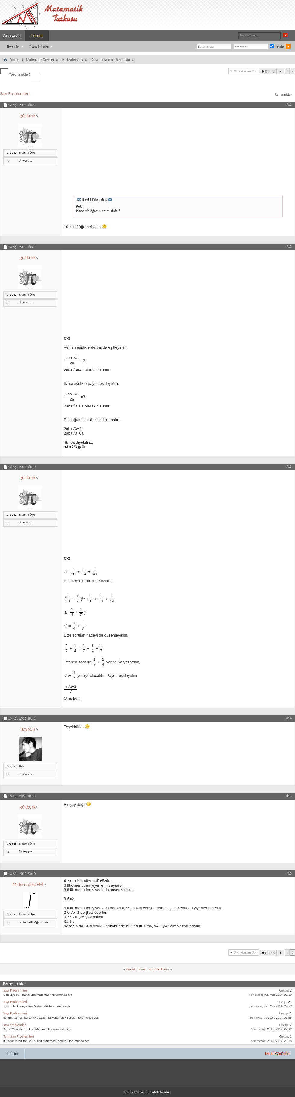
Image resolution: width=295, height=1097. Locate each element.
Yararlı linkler (39, 46)
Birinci (268, 71)
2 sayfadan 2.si (245, 71)
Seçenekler (283, 94)
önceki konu (135, 969)
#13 (289, 466)
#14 (289, 718)
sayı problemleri (15, 1025)
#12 (289, 246)
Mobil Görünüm (277, 1053)
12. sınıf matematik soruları (110, 60)
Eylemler (13, 46)
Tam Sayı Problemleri (18, 1036)
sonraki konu (159, 969)
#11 (289, 104)
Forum (37, 35)
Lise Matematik (72, 60)
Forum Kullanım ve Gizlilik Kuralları (147, 1092)
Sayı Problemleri (15, 93)
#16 (289, 873)
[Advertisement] (178, 150)
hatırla (277, 46)
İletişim (12, 1053)
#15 (289, 796)
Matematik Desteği (40, 60)
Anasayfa (12, 35)
